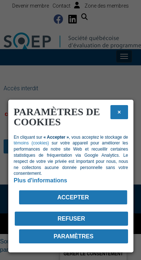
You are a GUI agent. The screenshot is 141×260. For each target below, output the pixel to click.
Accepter (73, 197)
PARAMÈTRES (74, 236)
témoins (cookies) (31, 143)
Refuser (71, 219)
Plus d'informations (40, 180)
